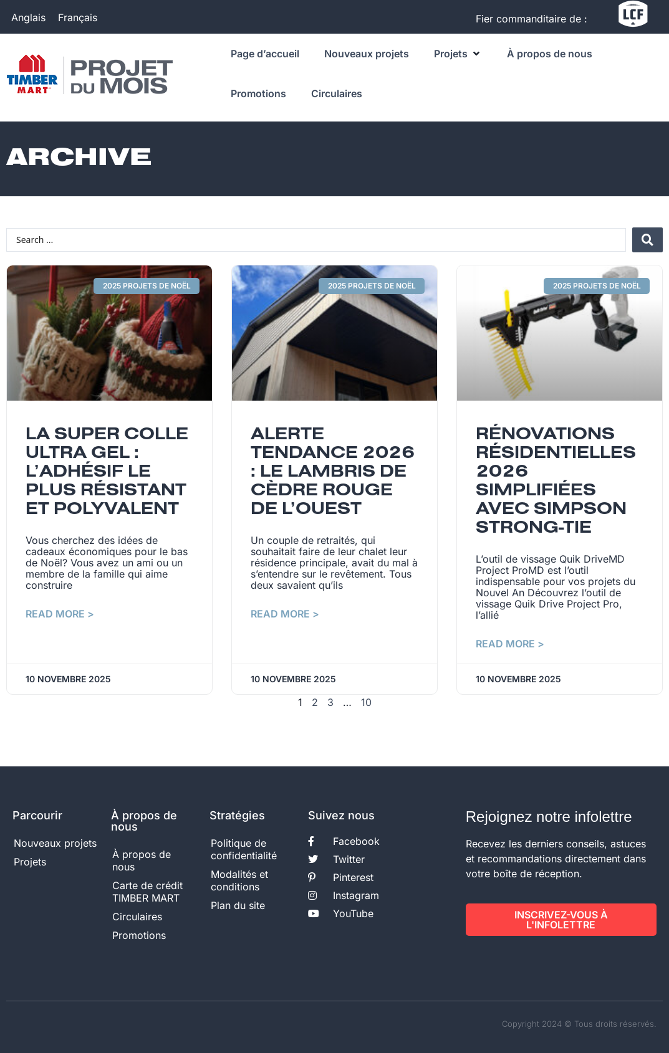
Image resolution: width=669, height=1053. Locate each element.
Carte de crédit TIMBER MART (147, 891)
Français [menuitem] (77, 17)
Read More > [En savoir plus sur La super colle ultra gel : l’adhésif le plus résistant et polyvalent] (60, 614)
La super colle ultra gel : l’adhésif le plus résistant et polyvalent (107, 472)
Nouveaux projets (55, 843)
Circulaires (137, 916)
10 (366, 702)
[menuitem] (28, 17)
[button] (458, 53)
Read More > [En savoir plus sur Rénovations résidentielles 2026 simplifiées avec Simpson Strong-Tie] (510, 643)
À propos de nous (141, 860)
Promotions (139, 935)
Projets (30, 861)
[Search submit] (647, 239)
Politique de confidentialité (244, 849)
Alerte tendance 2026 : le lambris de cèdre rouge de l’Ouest (333, 472)
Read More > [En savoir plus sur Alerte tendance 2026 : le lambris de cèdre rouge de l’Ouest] (285, 614)
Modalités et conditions (239, 880)
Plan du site (238, 905)
